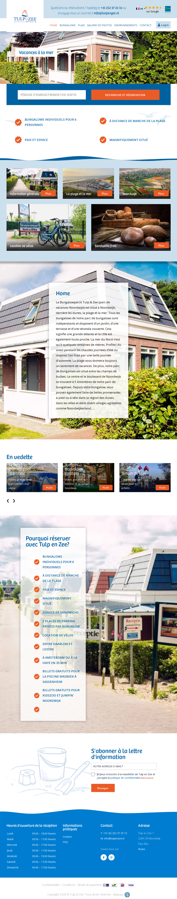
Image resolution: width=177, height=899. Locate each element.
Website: (121, 894)
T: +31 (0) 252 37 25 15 (114, 833)
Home (53, 25)
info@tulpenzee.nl (106, 12)
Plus (48, 193)
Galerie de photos (99, 25)
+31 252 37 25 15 (111, 7)
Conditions (68, 885)
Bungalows (68, 25)
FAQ (65, 842)
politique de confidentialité (125, 777)
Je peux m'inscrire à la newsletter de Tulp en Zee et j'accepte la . (126, 776)
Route (141, 849)
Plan (81, 25)
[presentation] (8, 499)
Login (165, 25)
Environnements (125, 25)
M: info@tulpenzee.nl (112, 838)
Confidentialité (51, 885)
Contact (146, 25)
